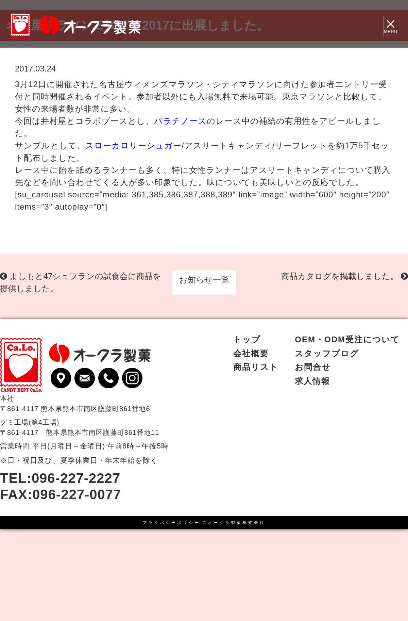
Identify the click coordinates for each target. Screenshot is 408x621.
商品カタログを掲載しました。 (344, 276)
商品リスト (255, 367)
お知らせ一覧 (204, 279)
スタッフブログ (327, 353)
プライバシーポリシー (171, 522)
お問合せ (313, 367)
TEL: (60, 478)
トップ (247, 339)
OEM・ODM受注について (347, 339)
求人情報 (312, 381)
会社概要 (251, 353)
